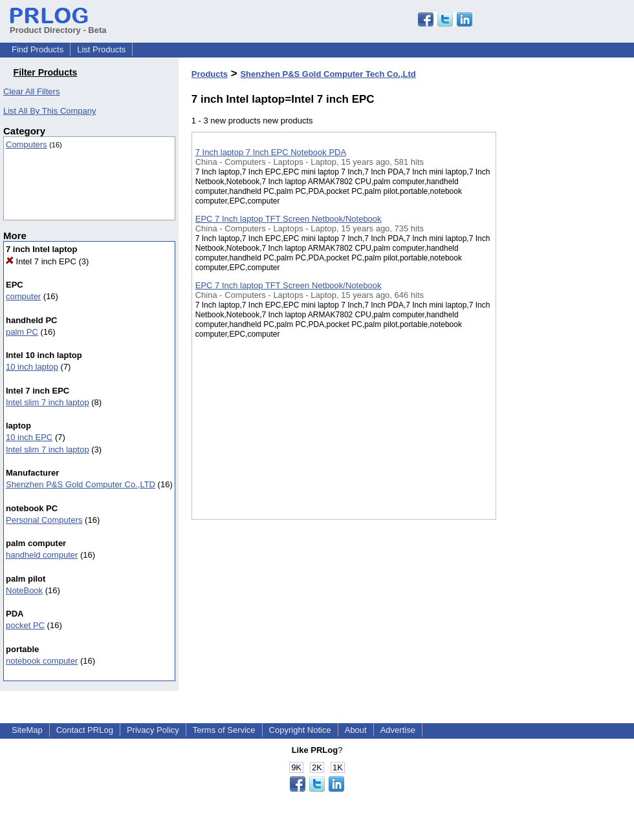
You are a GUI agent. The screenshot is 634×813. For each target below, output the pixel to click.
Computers (26, 144)
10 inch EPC (29, 437)
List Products (101, 49)
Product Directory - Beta (58, 25)
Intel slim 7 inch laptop (47, 402)
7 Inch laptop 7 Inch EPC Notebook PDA (270, 152)
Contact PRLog (84, 730)
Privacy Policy (153, 730)
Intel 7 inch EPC (41, 261)
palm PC (22, 332)
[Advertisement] (561, 335)
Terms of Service (224, 730)
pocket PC (25, 625)
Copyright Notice (300, 730)
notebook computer (42, 661)
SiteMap (27, 730)
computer (23, 296)
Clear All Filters (31, 91)
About (356, 730)
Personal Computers (44, 520)
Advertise (397, 730)
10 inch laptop (32, 367)
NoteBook (24, 590)
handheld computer (42, 555)
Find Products (37, 49)
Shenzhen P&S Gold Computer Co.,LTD (80, 484)
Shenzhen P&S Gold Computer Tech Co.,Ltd (327, 74)
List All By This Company (49, 111)
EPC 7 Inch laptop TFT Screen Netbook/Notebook (288, 219)
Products (209, 74)
